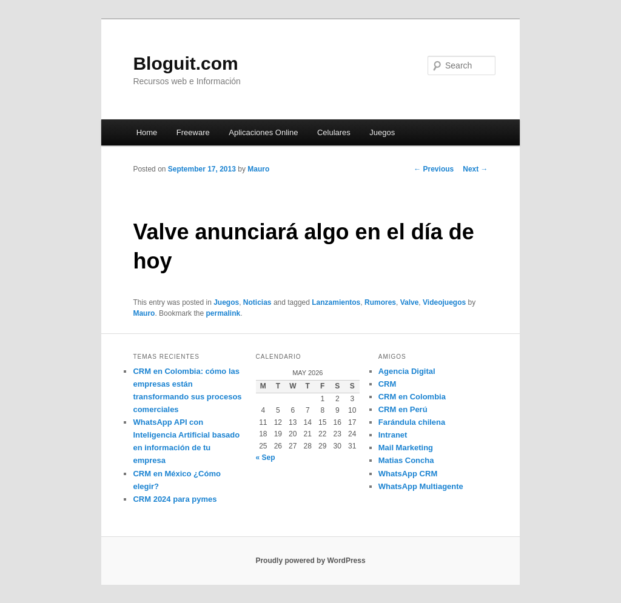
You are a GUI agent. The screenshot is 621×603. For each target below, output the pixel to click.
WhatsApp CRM (408, 473)
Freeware (193, 132)
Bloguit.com (185, 63)
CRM (387, 383)
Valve (409, 302)
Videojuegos (444, 302)
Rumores (380, 302)
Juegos (382, 132)
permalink (223, 313)
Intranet (393, 434)
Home (147, 132)
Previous (434, 169)
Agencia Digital (406, 371)
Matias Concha (406, 460)
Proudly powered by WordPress (310, 560)
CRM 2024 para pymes (175, 499)
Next (475, 169)
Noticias (257, 302)
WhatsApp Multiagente (420, 486)
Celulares (334, 132)
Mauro (258, 169)
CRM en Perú (403, 409)
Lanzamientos (336, 302)
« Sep (265, 457)
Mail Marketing (405, 447)
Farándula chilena (412, 422)
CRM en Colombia (412, 396)
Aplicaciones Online (263, 132)
